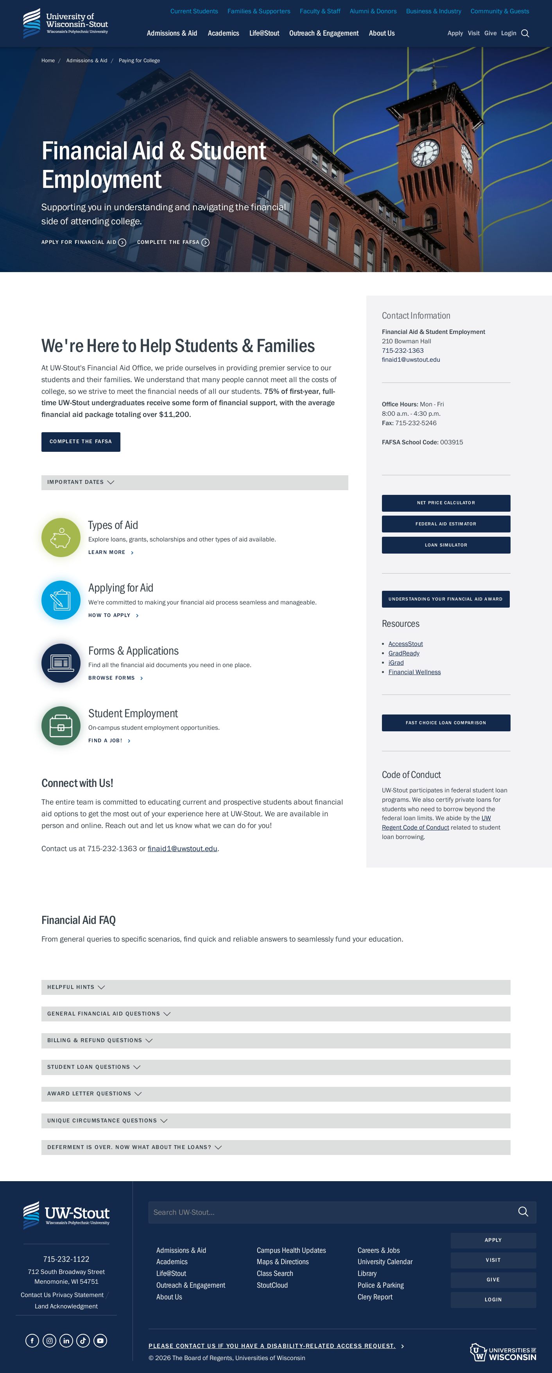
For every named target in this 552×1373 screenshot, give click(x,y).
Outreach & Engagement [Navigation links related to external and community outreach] (323, 33)
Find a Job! (106, 741)
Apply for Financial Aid (78, 242)
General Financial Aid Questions (109, 1014)
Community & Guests (500, 11)
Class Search (275, 1273)
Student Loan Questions (94, 1067)
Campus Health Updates (291, 1250)
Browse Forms (112, 678)
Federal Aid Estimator (446, 524)
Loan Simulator (446, 545)
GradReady (404, 653)
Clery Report (375, 1296)
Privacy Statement (78, 1295)
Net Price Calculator (446, 502)
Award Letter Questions (95, 1094)
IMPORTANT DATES (81, 482)
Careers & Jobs (379, 1250)
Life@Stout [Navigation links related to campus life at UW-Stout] (264, 33)
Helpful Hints (76, 987)
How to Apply (110, 615)
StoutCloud (272, 1285)
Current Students (194, 11)
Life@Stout (171, 1273)
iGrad (396, 663)
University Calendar (385, 1261)
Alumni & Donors (373, 11)
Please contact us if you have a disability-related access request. (272, 1346)
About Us (382, 33)
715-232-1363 (403, 351)
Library (367, 1273)
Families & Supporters (259, 11)
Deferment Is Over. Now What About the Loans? (134, 1147)
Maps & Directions (283, 1261)
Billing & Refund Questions (100, 1040)
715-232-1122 (66, 1259)
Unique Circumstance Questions (107, 1121)
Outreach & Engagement (190, 1285)
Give (490, 33)
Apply (455, 33)
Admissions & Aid (87, 61)
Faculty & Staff (320, 11)
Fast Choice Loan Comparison (446, 722)
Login (508, 33)
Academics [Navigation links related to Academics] (223, 33)
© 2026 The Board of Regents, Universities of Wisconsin (227, 1358)
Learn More (108, 552)
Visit (474, 33)
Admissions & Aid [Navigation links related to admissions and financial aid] (172, 33)
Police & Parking (381, 1285)
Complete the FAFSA (168, 242)
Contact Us (36, 1295)
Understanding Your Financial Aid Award (446, 599)
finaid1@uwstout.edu (182, 848)
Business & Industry (433, 11)
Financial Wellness (415, 672)
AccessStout (406, 644)
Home (48, 61)
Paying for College (139, 61)
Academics (172, 1261)
